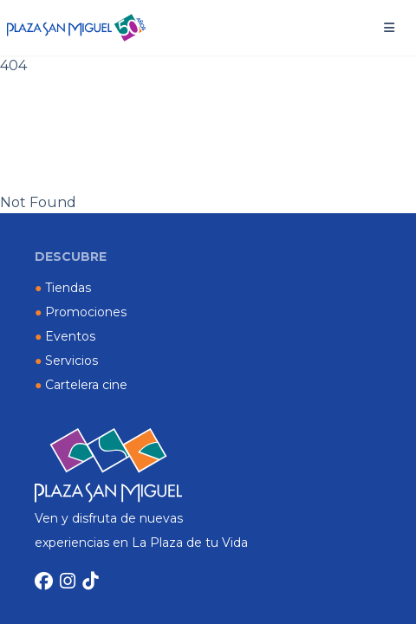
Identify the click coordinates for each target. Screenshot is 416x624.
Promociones (81, 312)
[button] (389, 28)
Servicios (66, 360)
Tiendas (63, 288)
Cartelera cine (81, 385)
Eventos (65, 336)
